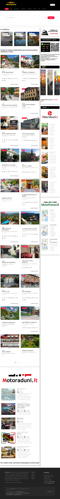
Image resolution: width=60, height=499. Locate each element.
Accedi (52, 4)
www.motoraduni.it (19, 491)
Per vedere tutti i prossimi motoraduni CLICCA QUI (20, 463)
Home (7, 8)
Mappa (11, 8)
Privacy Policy (33, 478)
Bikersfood (30, 8)
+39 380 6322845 (51, 481)
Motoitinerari (23, 8)
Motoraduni (16, 8)
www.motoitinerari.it (10, 493)
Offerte (35, 8)
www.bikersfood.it (18, 493)
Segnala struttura (33, 473)
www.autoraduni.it (25, 493)
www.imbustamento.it (17, 494)
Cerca (51, 17)
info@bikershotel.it (50, 483)
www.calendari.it (10, 494)
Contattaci (44, 8)
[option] (6, 39)
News (39, 8)
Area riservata (33, 475)
